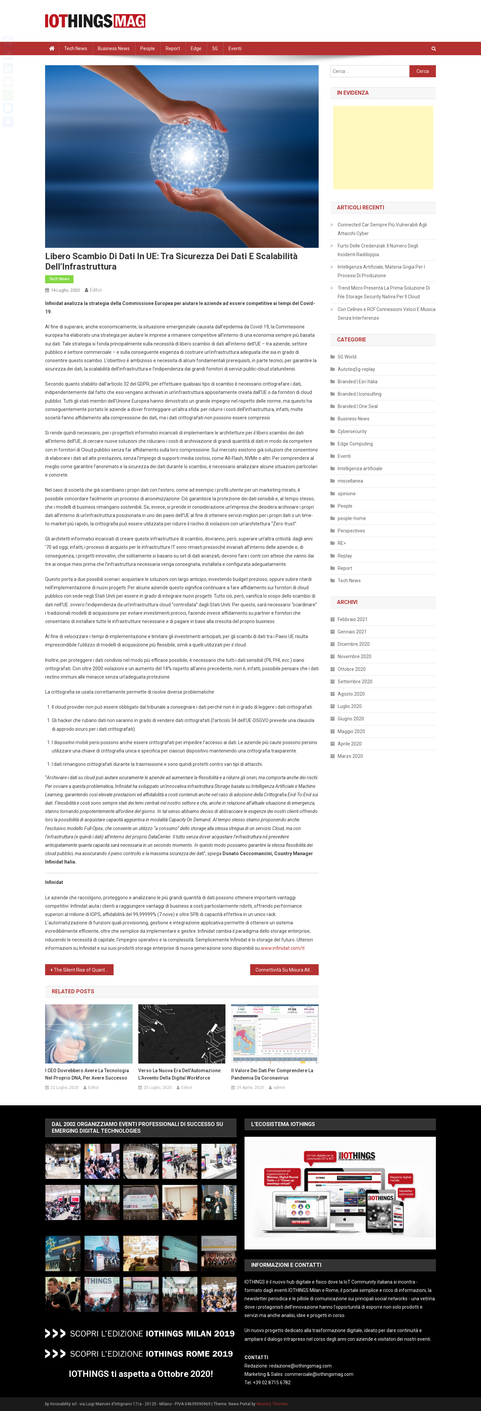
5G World (347, 357)
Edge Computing (355, 443)
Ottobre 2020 (352, 669)
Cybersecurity (352, 431)
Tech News (75, 48)
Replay (345, 556)
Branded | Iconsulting (359, 394)
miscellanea (350, 481)
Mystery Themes (272, 1404)
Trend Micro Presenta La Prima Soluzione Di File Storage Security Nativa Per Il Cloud (384, 292)
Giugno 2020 (351, 718)
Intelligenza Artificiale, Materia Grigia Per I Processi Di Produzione (381, 271)
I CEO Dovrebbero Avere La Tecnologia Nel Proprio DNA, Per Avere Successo (87, 1074)
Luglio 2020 (350, 706)
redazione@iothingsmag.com (300, 1366)
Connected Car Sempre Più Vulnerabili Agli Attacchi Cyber (382, 229)
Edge (196, 48)
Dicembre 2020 (354, 644)
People (147, 48)
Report (173, 48)
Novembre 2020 (354, 656)
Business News (114, 48)
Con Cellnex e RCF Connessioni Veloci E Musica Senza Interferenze (387, 314)
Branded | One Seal (358, 406)
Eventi (235, 48)
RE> (342, 543)
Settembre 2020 (355, 681)
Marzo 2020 (350, 756)
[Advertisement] (383, 147)
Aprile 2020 (350, 743)
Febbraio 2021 (353, 619)
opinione (347, 493)
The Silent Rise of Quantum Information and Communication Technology (84, 970)
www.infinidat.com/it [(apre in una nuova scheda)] (283, 948)
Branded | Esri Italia (357, 381)
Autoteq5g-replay (356, 369)
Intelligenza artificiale (360, 468)
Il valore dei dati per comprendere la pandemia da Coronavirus (272, 1074)
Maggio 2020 (351, 731)
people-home (352, 518)
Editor (96, 290)
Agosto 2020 (351, 694)
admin (279, 1087)
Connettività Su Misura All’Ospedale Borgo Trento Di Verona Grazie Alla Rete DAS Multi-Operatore (287, 970)
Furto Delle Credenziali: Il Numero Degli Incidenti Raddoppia (378, 250)
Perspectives (351, 530)
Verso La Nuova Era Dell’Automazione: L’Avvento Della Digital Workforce (180, 1074)
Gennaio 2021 (352, 631)
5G (215, 48)
